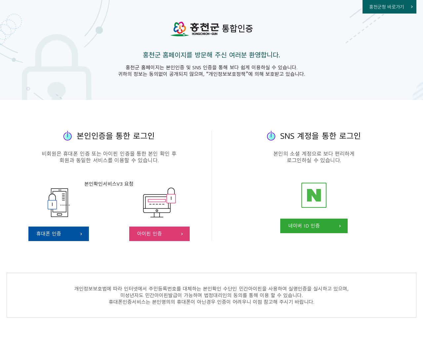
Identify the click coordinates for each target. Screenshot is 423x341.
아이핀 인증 (149, 233)
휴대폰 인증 (48, 233)
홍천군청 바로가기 (386, 6)
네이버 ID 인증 (304, 225)
